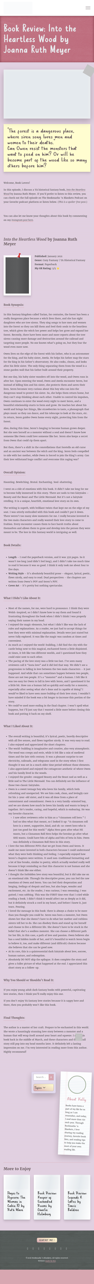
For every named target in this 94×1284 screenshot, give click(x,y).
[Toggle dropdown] (44, 1087)
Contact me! (47, 1240)
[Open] (88, 8)
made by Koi (50, 1261)
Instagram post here (22, 220)
